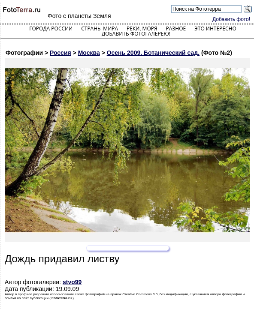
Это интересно (215, 28)
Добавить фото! (231, 19)
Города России (51, 28)
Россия (60, 52)
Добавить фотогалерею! (136, 33)
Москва (89, 52)
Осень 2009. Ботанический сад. (153, 52)
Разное (176, 28)
